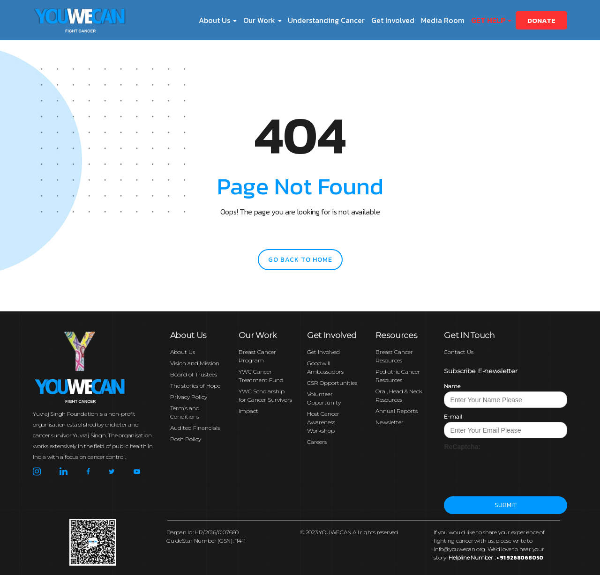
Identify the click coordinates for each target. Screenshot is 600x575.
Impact (248, 410)
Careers (317, 441)
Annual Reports (396, 410)
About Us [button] (218, 20)
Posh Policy (185, 438)
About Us (182, 351)
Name (452, 386)
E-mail (453, 416)
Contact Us (458, 351)
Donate (541, 20)
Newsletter (389, 422)
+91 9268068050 (519, 557)
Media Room (443, 20)
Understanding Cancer (326, 20)
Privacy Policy (188, 396)
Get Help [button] (491, 20)
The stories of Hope (195, 385)
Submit (506, 505)
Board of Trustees (193, 374)
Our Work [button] (262, 20)
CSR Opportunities (332, 382)
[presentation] (515, 469)
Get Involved (392, 20)
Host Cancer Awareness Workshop (323, 422)
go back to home (300, 260)
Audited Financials (195, 427)
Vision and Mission (194, 363)
